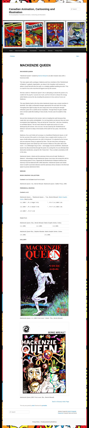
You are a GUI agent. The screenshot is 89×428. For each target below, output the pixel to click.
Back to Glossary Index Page (60, 401)
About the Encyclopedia (21, 50)
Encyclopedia (33, 50)
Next (78, 56)
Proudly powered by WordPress (49, 422)
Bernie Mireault (42, 75)
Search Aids (42, 50)
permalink (44, 405)
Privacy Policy (58, 50)
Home (10, 50)
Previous (12, 56)
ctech (33, 405)
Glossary (50, 50)
